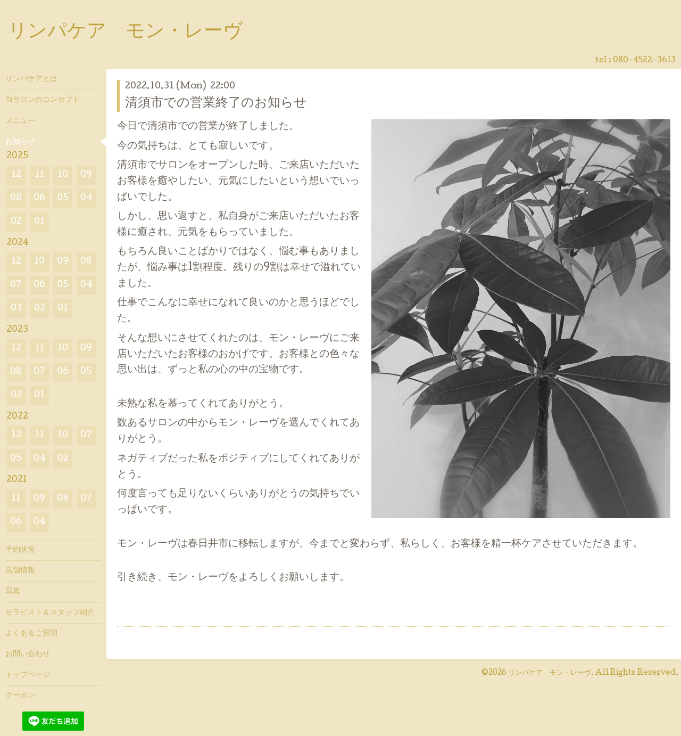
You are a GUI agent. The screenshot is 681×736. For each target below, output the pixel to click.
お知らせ (20, 142)
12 (16, 174)
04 (86, 198)
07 (16, 285)
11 (39, 174)
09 (86, 174)
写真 (12, 591)
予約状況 (20, 550)
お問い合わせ (27, 654)
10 (62, 174)
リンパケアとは (31, 79)
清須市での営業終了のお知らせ (216, 103)
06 (39, 198)
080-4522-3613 (644, 60)
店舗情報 (20, 571)
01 (39, 221)
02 (16, 221)
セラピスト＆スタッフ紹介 (50, 613)
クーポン (20, 696)
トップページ (27, 675)
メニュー (20, 121)
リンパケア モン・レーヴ (125, 32)
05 (63, 198)
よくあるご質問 (31, 633)
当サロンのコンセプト (42, 100)
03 (16, 308)
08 (16, 198)
